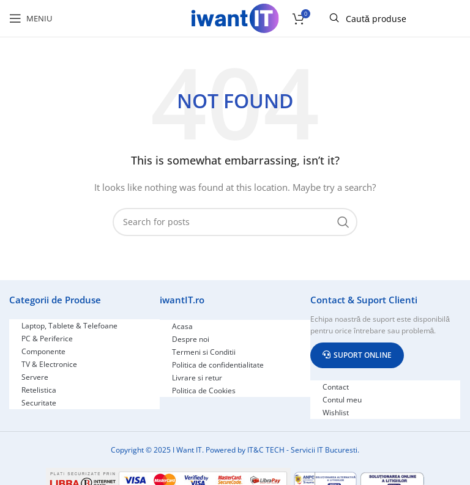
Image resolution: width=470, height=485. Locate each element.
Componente (43, 351)
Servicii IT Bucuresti (324, 450)
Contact (336, 387)
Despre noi (190, 339)
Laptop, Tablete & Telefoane (69, 325)
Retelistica (38, 390)
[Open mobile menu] (30, 18)
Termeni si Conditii (204, 352)
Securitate (38, 403)
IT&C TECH (266, 450)
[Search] (235, 222)
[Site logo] (235, 17)
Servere (34, 377)
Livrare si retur (197, 377)
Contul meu (342, 399)
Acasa (182, 326)
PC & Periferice (47, 338)
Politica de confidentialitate (218, 365)
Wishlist (336, 412)
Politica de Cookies (204, 390)
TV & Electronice (49, 364)
